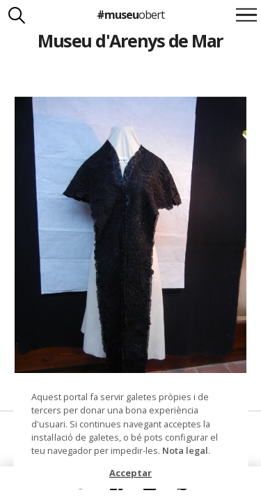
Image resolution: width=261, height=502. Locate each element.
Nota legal (185, 450)
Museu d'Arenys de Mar (130, 40)
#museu (130, 14)
